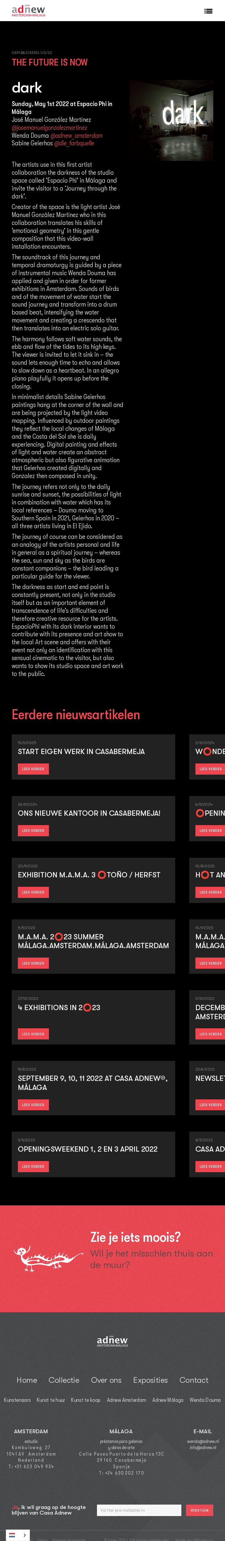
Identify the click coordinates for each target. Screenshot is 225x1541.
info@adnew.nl (203, 1447)
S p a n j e (121, 1466)
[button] (206, 10)
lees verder (33, 769)
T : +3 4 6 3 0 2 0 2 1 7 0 (121, 1473)
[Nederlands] (18, 1535)
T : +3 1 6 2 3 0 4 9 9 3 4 (31, 1466)
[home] (28, 10)
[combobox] (18, 1535)
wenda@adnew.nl (203, 1441)
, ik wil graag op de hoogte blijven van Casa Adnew (49, 1510)
